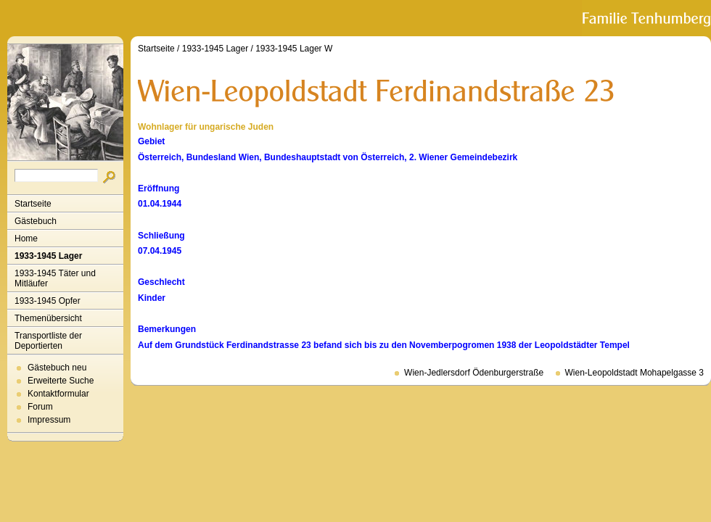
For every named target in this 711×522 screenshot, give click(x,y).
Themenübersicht (48, 318)
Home (26, 238)
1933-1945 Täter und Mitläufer (55, 278)
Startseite (33, 204)
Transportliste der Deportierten (48, 341)
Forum (40, 407)
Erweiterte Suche (61, 381)
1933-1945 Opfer (48, 301)
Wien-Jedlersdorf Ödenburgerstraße (473, 373)
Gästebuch (36, 221)
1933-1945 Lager (48, 256)
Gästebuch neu (57, 367)
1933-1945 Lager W (293, 49)
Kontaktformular (58, 394)
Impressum (49, 420)
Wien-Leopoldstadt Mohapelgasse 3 (634, 373)
